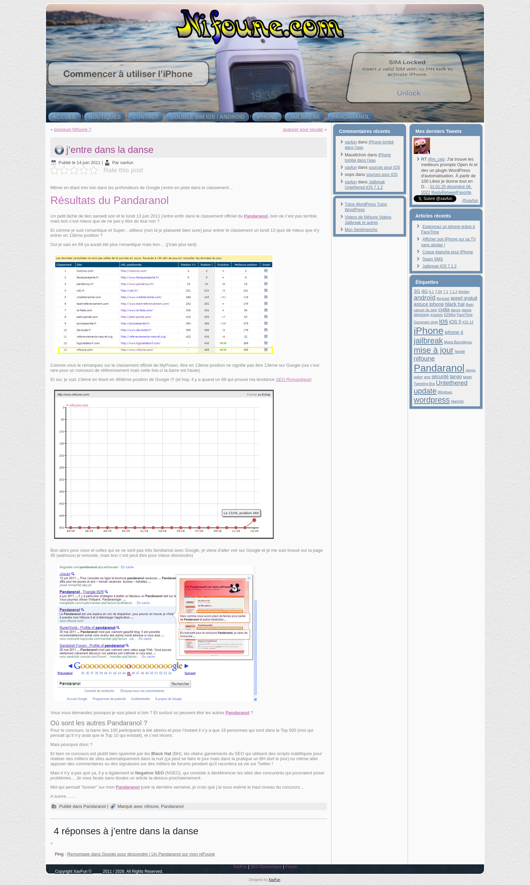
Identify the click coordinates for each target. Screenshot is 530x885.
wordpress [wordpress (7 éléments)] (432, 399)
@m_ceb (436, 159)
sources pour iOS (384, 167)
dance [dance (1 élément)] (456, 310)
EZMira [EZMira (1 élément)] (450, 315)
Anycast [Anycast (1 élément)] (443, 298)
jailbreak (304, 117)
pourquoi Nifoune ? (72, 129)
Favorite (464, 192)
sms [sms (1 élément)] (427, 377)
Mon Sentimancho (361, 229)
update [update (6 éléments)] (425, 391)
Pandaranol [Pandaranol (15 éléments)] (439, 367)
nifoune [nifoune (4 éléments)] (424, 358)
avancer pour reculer (303, 129)
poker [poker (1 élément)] (418, 377)
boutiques (105, 117)
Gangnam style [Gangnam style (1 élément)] (426, 322)
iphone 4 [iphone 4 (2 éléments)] (453, 332)
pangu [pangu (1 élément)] (470, 370)
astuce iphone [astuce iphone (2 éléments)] (429, 304)
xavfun (126, 162)
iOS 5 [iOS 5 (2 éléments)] (455, 321)
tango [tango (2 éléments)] (456, 376)
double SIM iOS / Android (207, 117)
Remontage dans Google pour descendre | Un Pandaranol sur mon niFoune (141, 854)
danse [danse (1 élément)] (467, 310)
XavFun (240, 866)
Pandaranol (351, 117)
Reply (436, 192)
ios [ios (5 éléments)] (443, 321)
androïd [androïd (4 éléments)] (424, 297)
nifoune (151, 806)
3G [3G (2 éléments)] (417, 291)
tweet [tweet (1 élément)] (467, 377)
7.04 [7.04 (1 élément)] (438, 292)
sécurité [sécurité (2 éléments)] (440, 376)
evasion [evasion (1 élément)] (437, 315)
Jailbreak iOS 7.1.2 (440, 266)
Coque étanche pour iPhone (448, 252)
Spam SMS (433, 259)
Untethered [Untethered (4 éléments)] (452, 382)
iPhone (267, 117)
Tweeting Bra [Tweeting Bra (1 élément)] (424, 384)
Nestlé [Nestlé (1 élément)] (460, 351)
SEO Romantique (293, 379)
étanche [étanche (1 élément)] (457, 401)
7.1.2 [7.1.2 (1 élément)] (454, 292)
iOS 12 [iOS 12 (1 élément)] (468, 322)
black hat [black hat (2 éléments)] (455, 304)
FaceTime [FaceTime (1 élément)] (465, 315)
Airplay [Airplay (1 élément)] (464, 292)
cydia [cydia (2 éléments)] (444, 309)
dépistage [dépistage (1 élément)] (421, 315)
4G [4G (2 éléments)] (424, 291)
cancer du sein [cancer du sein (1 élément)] (425, 310)
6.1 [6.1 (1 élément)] (431, 292)
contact (145, 117)
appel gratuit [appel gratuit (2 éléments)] (464, 298)
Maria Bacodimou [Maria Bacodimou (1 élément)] (458, 342)
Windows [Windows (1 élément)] (445, 392)
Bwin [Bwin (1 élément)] (470, 304)
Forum (291, 866)
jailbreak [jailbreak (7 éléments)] (428, 340)
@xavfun (470, 200)
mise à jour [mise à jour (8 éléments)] (434, 350)
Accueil (65, 117)
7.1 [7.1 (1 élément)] (445, 292)
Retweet (449, 192)
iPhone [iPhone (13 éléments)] (428, 330)
